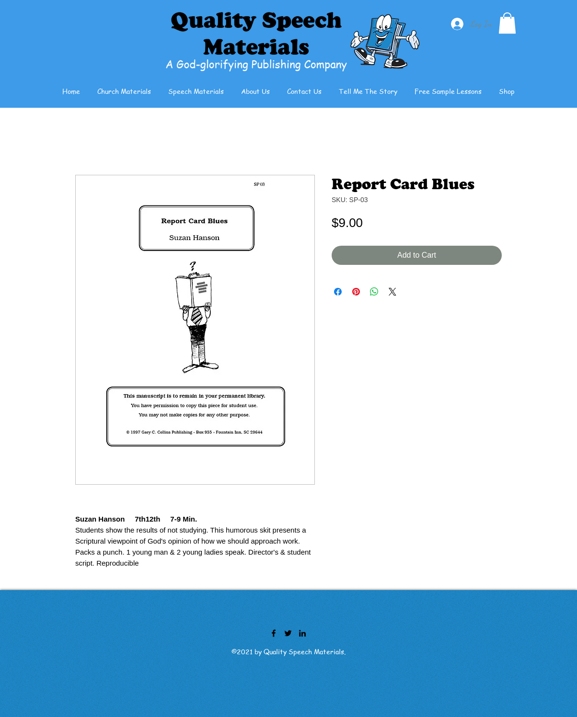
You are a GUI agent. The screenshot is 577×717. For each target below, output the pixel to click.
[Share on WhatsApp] (374, 291)
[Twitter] (288, 633)
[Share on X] (392, 291)
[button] (507, 23)
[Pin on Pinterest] (356, 291)
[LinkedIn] (302, 633)
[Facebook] (273, 633)
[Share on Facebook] (338, 291)
